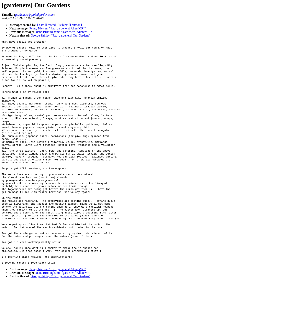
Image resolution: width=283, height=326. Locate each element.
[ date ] (41, 25)
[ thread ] (52, 25)
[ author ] (76, 25)
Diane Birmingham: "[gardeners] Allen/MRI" (63, 32)
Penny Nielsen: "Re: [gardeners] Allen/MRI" (57, 28)
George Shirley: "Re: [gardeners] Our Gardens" (60, 35)
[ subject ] (64, 25)
